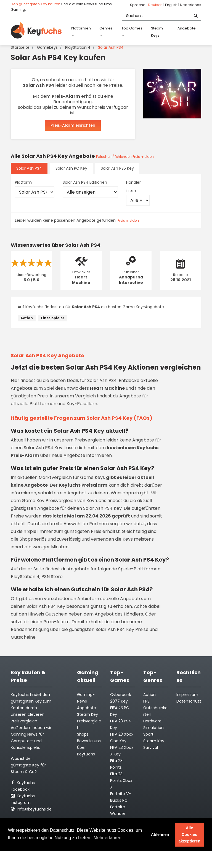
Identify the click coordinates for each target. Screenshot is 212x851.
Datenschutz (188, 701)
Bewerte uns (89, 741)
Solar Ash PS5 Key (117, 168)
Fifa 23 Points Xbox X (121, 780)
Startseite (20, 47)
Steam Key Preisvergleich (89, 721)
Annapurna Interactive (131, 279)
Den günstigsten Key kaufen (35, 4)
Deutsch (155, 4)
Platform (23, 182)
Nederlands (190, 4)
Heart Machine (81, 279)
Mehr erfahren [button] (107, 837)
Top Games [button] (131, 28)
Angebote (186, 28)
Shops (83, 734)
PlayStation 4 (78, 47)
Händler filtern (133, 186)
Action (26, 318)
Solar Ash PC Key (71, 168)
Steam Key (153, 741)
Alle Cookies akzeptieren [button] (189, 834)
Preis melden (128, 220)
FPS (146, 701)
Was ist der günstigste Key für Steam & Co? (28, 765)
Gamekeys (47, 47)
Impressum (187, 694)
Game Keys (92, 477)
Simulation (153, 727)
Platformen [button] (81, 28)
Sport (148, 734)
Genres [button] (106, 28)
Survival (150, 747)
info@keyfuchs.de (31, 809)
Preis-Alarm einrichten (73, 125)
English (171, 4)
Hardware (152, 721)
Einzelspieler (52, 318)
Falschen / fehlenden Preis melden (125, 156)
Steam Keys (157, 32)
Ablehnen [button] (160, 834)
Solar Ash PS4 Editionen (85, 182)
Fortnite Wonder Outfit (117, 813)
